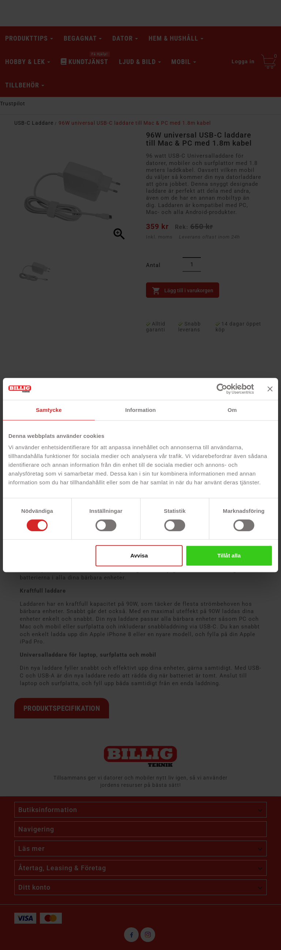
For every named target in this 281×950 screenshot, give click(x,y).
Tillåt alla (229, 555)
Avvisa (139, 555)
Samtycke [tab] (49, 410)
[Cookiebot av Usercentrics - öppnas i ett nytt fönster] (222, 388)
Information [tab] (140, 410)
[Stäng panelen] (270, 388)
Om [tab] (232, 410)
